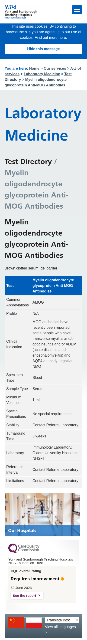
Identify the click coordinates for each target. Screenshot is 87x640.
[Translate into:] (62, 620)
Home (34, 68)
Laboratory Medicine (42, 74)
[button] (77, 9)
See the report (24, 595)
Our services (55, 68)
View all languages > (60, 629)
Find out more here (50, 37)
